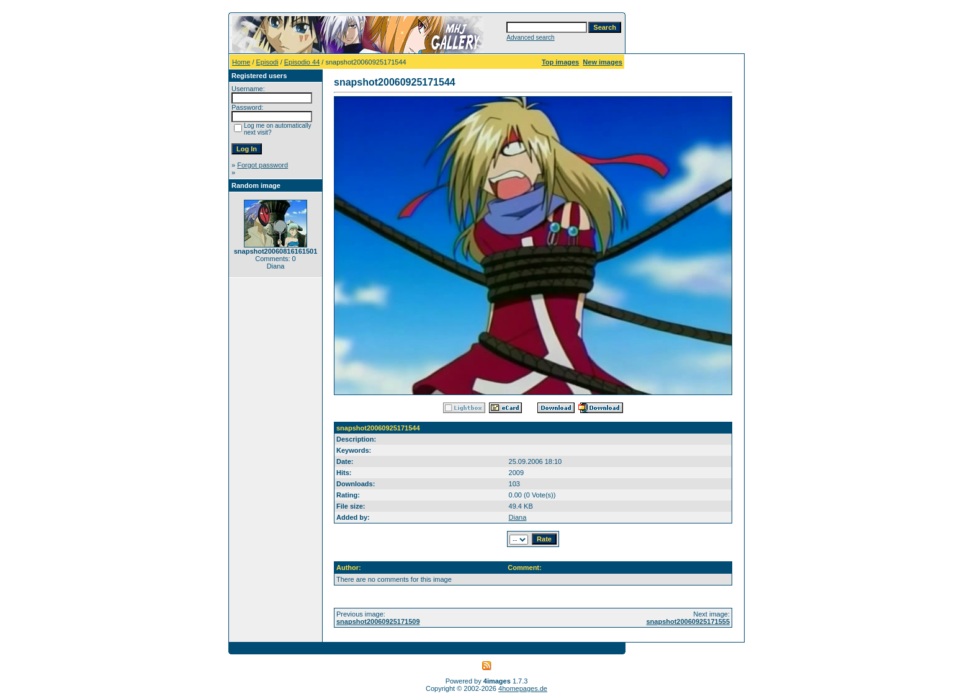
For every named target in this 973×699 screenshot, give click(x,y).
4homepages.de (522, 688)
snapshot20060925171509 (378, 621)
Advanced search (530, 37)
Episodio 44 (302, 62)
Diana (518, 517)
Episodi (267, 62)
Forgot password (262, 165)
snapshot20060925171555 (688, 621)
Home (241, 62)
